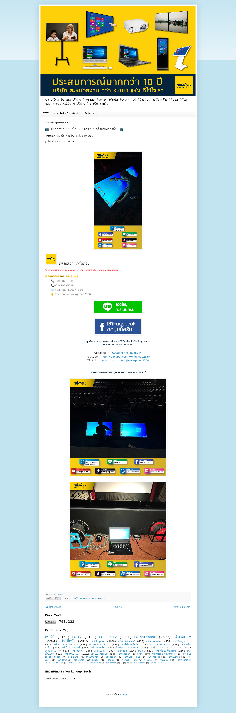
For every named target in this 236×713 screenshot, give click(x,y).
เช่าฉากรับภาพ (53, 650)
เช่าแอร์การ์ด (111, 663)
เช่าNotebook (145, 637)
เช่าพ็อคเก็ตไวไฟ (156, 663)
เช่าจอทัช (77, 650)
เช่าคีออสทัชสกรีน (166, 650)
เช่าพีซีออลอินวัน (130, 644)
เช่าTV (107, 598)
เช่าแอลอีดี (111, 657)
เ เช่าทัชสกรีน (139, 663)
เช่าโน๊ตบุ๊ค (67, 641)
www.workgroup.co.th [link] (126, 353)
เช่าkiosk (99, 650)
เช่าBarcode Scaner (76, 663)
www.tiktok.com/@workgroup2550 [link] (125, 360)
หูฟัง (141, 654)
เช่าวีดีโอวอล (174, 657)
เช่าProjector (182, 641)
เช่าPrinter (72, 653)
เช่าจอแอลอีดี (124, 654)
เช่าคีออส (122, 650)
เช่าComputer (154, 641)
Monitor (95, 660)
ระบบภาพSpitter (99, 644)
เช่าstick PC (95, 663)
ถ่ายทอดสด (73, 657)
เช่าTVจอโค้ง (154, 657)
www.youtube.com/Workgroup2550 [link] (126, 356)
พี (121, 663)
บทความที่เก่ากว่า (182, 607)
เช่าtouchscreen (159, 644)
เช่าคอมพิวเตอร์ (126, 641)
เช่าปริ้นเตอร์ (92, 657)
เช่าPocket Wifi (129, 660)
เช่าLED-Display (99, 654)
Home (46, 112)
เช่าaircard (165, 660)
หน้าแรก (118, 607)
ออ (128, 663)
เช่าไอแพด (62, 660)
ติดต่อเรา (89, 113)
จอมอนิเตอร (79, 660)
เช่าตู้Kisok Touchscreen (166, 647)
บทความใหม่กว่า (53, 607)
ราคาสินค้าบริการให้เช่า (66, 113)
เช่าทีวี (75, 598)
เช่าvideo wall (132, 657)
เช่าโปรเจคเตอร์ (71, 647)
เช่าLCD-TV (85, 598)
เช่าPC (141, 650)
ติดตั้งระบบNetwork (127, 647)
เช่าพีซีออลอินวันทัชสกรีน (163, 654)
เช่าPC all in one (66, 644)
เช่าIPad (110, 660)
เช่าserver (148, 660)
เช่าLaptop (98, 641)
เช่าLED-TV (97, 598)
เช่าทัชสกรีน (98, 647)
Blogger (124, 695)
